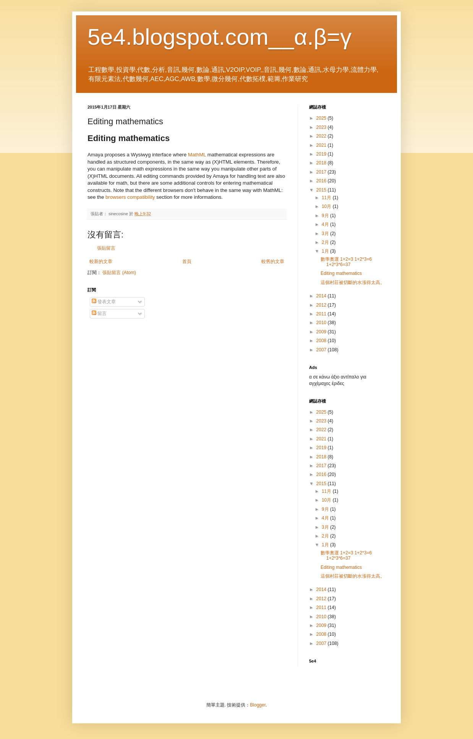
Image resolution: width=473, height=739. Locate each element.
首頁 (186, 261)
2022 (322, 136)
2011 (322, 314)
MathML (197, 155)
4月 (326, 224)
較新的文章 (100, 261)
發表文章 (104, 301)
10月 (327, 206)
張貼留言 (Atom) (119, 272)
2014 (322, 296)
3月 (326, 233)
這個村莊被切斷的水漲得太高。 (353, 282)
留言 (99, 313)
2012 (322, 305)
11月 (327, 197)
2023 (322, 127)
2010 (322, 322)
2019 (322, 154)
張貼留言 (106, 248)
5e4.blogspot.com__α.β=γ (219, 37)
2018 (322, 163)
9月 (326, 215)
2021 (322, 145)
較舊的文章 (272, 261)
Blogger (258, 705)
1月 (326, 251)
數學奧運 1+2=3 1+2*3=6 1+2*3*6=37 (346, 262)
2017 (322, 172)
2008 (322, 340)
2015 (322, 190)
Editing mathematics (341, 273)
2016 (322, 181)
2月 (326, 242)
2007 (322, 349)
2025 (322, 118)
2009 (322, 332)
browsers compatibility (130, 197)
